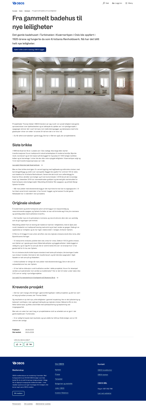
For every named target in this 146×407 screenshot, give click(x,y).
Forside (14, 11)
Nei (29, 344)
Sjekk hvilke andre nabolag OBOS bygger (29, 50)
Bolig (20, 11)
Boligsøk (27, 11)
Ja (18, 344)
